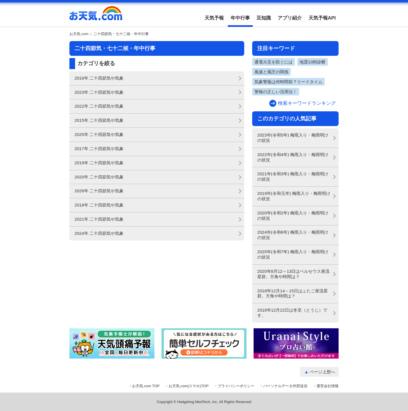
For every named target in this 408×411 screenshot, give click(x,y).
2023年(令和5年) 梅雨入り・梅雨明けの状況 (292, 138)
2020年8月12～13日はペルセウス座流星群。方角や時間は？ (293, 274)
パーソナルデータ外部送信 (285, 386)
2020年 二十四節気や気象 (99, 176)
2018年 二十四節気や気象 (99, 205)
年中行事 (240, 18)
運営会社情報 (327, 386)
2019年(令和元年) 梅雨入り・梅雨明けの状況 (293, 196)
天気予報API (322, 18)
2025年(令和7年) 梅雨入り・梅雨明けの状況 (292, 254)
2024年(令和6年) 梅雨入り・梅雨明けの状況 (292, 235)
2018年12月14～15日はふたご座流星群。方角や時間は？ (292, 293)
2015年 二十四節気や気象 (99, 120)
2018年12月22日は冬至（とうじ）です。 (292, 313)
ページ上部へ (322, 371)
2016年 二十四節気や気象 (99, 78)
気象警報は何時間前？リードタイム (288, 81)
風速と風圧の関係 (271, 71)
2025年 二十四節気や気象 (99, 134)
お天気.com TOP (146, 386)
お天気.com (95, 16)
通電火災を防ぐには (273, 61)
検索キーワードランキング (307, 103)
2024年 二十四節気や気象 (99, 233)
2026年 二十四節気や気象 (99, 190)
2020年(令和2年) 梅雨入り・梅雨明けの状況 (292, 215)
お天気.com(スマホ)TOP (189, 386)
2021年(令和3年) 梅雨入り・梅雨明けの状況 (292, 176)
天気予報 (214, 18)
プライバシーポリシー (236, 386)
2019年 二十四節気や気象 (99, 162)
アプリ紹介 (290, 18)
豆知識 (263, 18)
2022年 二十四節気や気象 (99, 106)
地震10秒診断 (312, 61)
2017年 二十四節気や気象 (99, 148)
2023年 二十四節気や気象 (99, 92)
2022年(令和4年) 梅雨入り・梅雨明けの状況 (292, 157)
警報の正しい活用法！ (275, 91)
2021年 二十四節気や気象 (99, 219)
